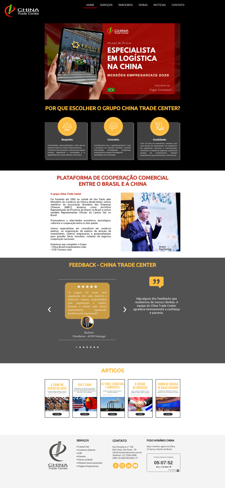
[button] (76, 347)
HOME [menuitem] (90, 4)
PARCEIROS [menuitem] (125, 4)
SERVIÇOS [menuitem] (106, 4)
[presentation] (49, 310)
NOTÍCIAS (159, 4)
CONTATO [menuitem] (178, 4)
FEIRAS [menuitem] (143, 4)
